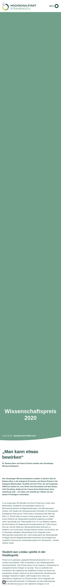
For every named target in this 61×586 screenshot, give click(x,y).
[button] (4, 582)
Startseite (7, 436)
